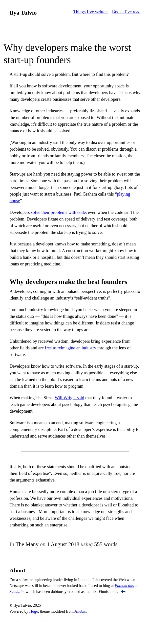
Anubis (80, 611)
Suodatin (16, 591)
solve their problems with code (58, 212)
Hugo (33, 611)
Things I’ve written (90, 11)
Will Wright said (69, 397)
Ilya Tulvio (23, 12)
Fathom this (124, 585)
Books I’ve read (126, 11)
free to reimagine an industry (70, 347)
